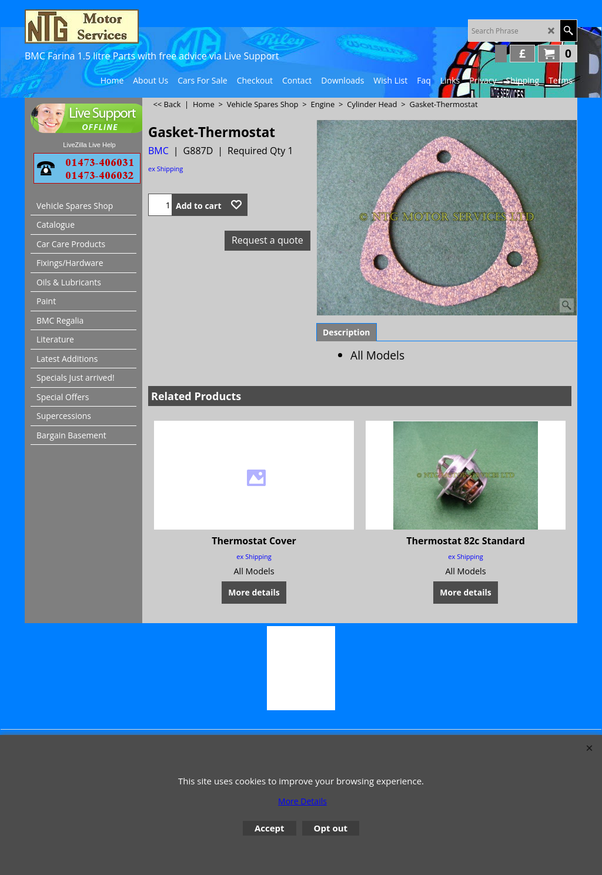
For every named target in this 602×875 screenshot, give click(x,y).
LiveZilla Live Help (89, 144)
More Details (302, 801)
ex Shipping (165, 168)
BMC (158, 150)
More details (253, 592)
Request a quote (267, 240)
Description (346, 332)
